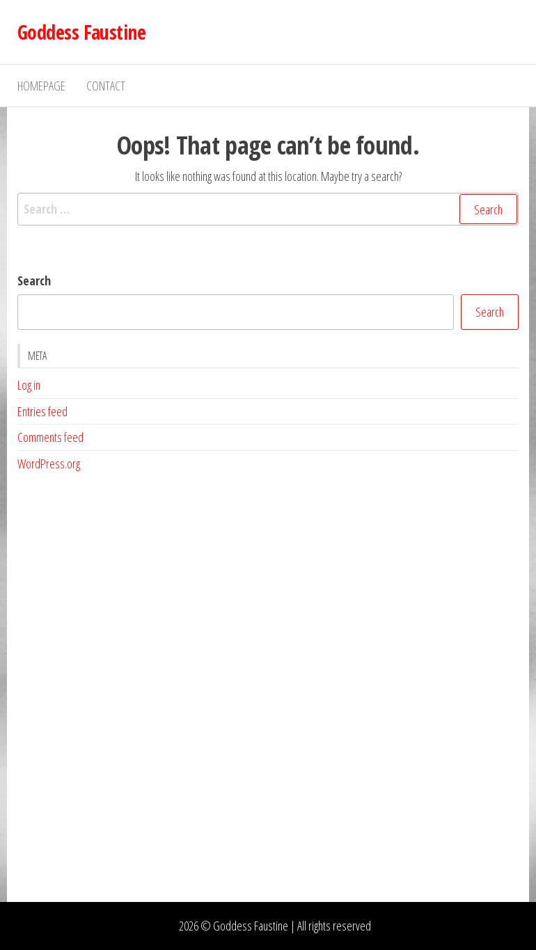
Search (34, 280)
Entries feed (42, 411)
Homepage (41, 85)
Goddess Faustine (81, 32)
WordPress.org (48, 463)
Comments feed (50, 437)
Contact (105, 85)
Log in (28, 385)
